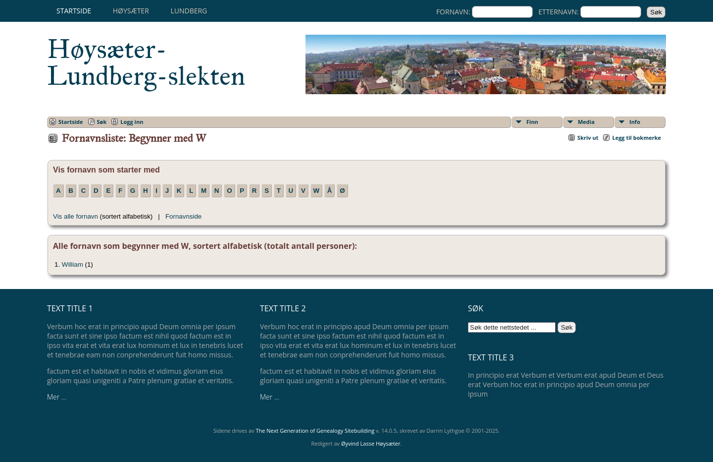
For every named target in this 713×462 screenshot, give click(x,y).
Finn (532, 121)
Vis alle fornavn (75, 216)
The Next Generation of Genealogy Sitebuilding (314, 430)
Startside (73, 10)
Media (586, 121)
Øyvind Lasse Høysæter (371, 443)
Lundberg (188, 10)
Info (634, 121)
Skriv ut (587, 137)
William (72, 264)
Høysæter (131, 10)
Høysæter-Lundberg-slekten (146, 62)
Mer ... (56, 397)
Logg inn (131, 121)
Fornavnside (183, 216)
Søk (102, 121)
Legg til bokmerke (636, 137)
